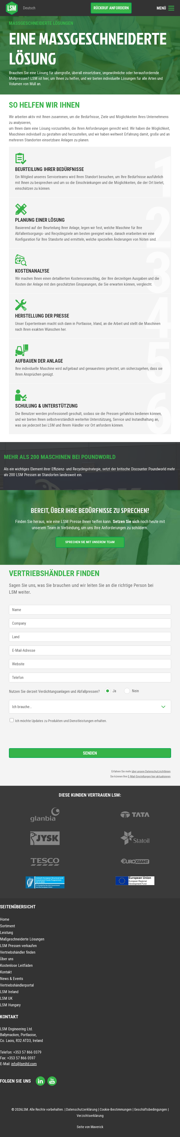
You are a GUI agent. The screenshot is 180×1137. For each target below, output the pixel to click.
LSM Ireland (9, 991)
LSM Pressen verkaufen (18, 945)
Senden (90, 753)
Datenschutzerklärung (81, 1109)
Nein (135, 691)
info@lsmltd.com (24, 1063)
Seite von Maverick (90, 1127)
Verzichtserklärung (90, 1116)
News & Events (11, 978)
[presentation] (38, 735)
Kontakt (6, 972)
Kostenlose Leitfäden (16, 965)
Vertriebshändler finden (17, 952)
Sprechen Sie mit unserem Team (90, 542)
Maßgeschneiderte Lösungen (22, 939)
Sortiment (7, 926)
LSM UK (6, 998)
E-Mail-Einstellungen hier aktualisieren (149, 776)
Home (4, 919)
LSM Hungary (10, 1005)
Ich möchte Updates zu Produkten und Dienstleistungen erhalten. (61, 721)
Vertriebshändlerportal (17, 985)
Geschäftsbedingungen (150, 1109)
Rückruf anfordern (111, 8)
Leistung (6, 932)
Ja (114, 691)
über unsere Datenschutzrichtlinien (151, 771)
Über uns (6, 959)
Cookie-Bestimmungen (116, 1109)
